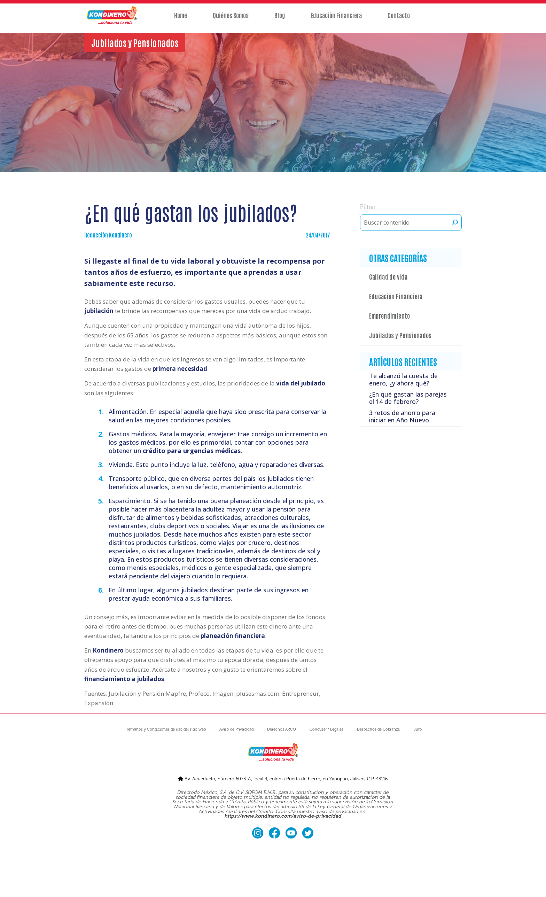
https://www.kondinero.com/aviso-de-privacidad (282, 816)
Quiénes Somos (231, 20)
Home (180, 20)
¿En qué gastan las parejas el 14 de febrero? (408, 398)
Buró (417, 729)
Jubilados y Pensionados (400, 335)
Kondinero (108, 650)
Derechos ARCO (281, 729)
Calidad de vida (388, 276)
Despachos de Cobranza (378, 729)
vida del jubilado (300, 383)
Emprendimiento (389, 315)
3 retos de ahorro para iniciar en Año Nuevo (402, 416)
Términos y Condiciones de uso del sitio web (166, 729)
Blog (279, 20)
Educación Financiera (336, 20)
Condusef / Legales (326, 729)
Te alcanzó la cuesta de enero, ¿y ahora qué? (403, 379)
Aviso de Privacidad (236, 729)
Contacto (399, 20)
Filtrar (368, 206)
